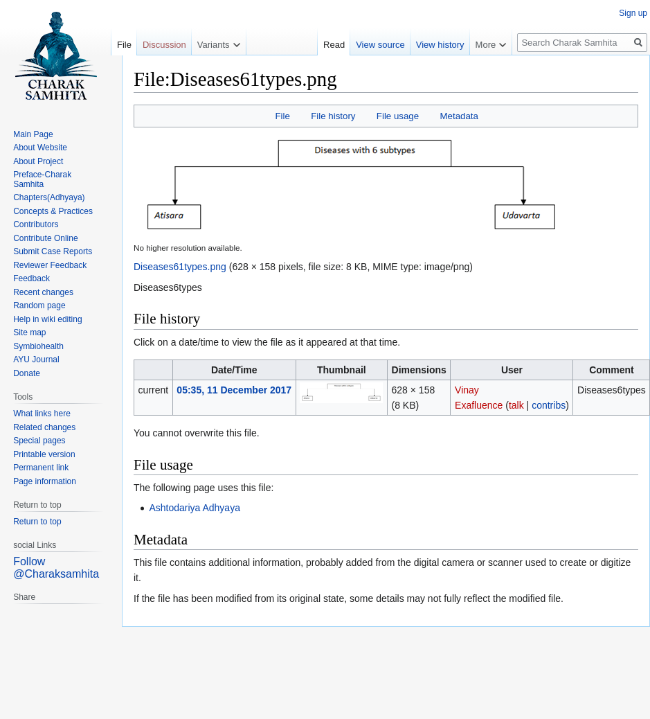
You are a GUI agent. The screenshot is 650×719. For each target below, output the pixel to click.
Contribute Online (45, 238)
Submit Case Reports (52, 251)
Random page (39, 305)
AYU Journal (36, 359)
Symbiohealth (38, 346)
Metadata (459, 116)
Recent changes (43, 292)
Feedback (31, 278)
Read (334, 44)
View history (440, 44)
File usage (398, 116)
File (282, 116)
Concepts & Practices (53, 211)
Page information (44, 481)
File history (333, 116)
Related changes (44, 427)
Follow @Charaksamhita (56, 568)
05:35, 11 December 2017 (234, 390)
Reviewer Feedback (50, 265)
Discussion (164, 44)
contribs (549, 405)
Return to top (37, 521)
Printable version (44, 454)
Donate (26, 373)
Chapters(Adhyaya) (48, 197)
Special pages (39, 440)
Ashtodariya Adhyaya (194, 507)
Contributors (35, 224)
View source (380, 44)
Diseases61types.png (180, 266)
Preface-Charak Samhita (42, 179)
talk (516, 405)
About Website (40, 147)
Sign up (633, 13)
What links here (42, 413)
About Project (38, 161)
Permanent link (41, 467)
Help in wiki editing (47, 319)
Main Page (33, 134)
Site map (29, 332)
